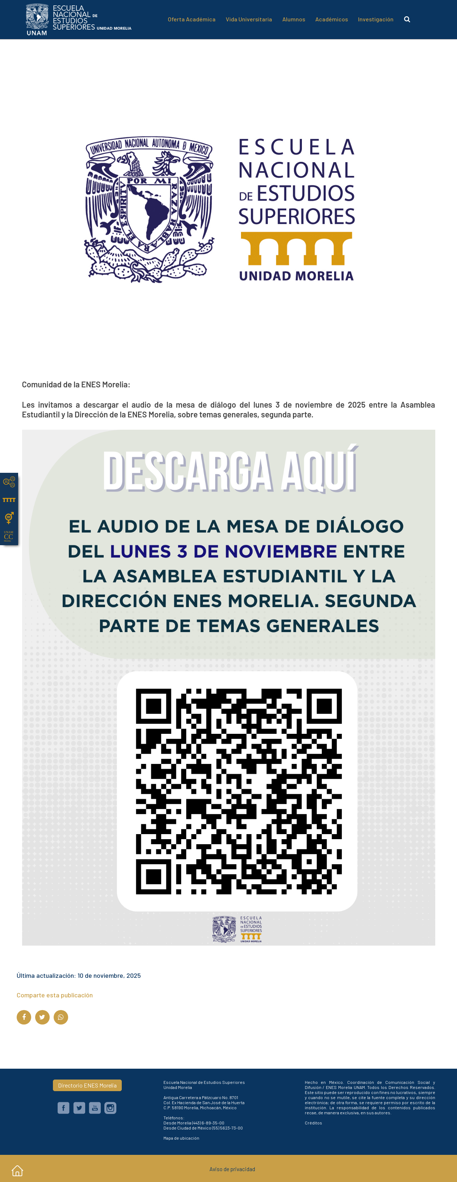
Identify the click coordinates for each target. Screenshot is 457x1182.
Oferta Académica (192, 19)
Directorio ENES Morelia (87, 1085)
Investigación (376, 19)
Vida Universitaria (249, 19)
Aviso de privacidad (232, 1169)
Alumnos (293, 19)
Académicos (331, 19)
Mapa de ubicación (181, 1137)
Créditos (313, 1122)
